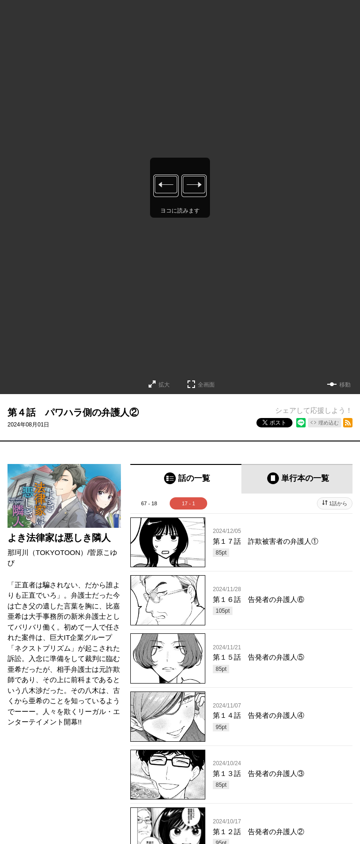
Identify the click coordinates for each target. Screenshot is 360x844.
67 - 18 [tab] (149, 503)
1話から (338, 503)
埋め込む (328, 423)
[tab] (185, 479)
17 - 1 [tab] (188, 503)
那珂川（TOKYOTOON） (47, 552)
